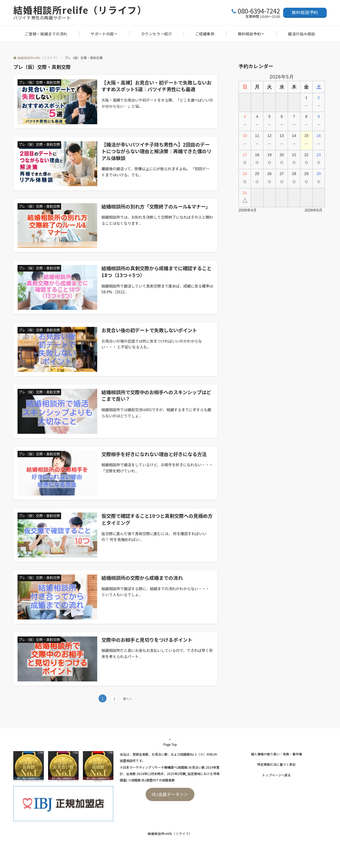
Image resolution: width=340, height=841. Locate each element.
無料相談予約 (305, 12)
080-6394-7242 (259, 10)
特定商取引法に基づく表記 (276, 764)
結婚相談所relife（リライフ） (80, 9)
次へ (126, 699)
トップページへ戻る (276, 775)
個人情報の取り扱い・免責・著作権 (276, 754)
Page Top (170, 742)
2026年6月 (313, 210)
